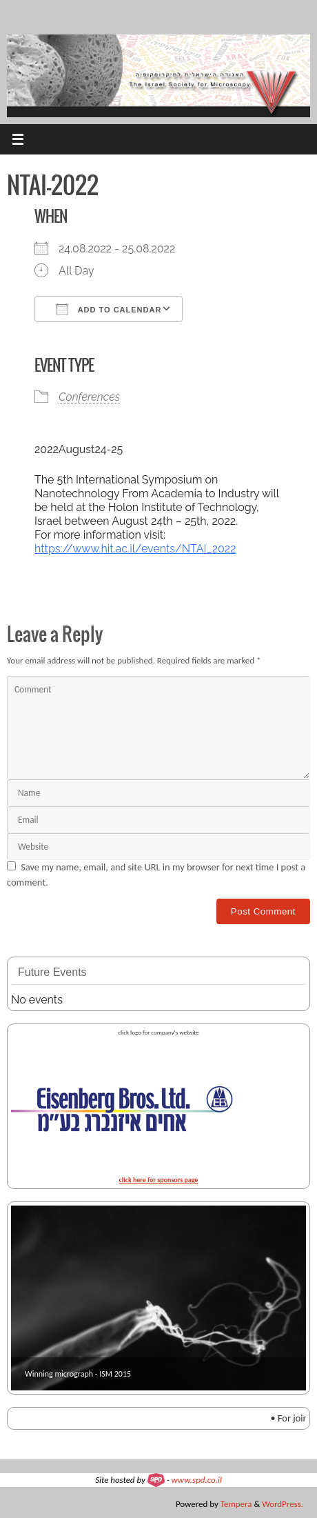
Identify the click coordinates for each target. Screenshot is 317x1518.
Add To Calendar (108, 309)
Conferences (89, 396)
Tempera (236, 1504)
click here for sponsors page (158, 1179)
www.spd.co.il (197, 1480)
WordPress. (282, 1504)
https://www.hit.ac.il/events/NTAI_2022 (135, 548)
